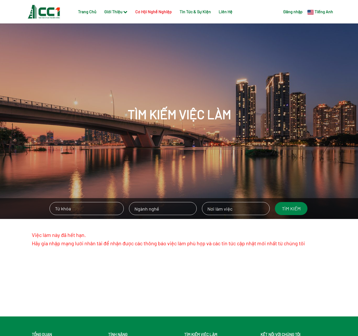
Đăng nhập (293, 11)
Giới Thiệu (115, 11)
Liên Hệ (225, 11)
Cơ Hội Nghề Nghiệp (153, 11)
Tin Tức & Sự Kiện (195, 11)
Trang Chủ (87, 11)
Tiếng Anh (323, 11)
